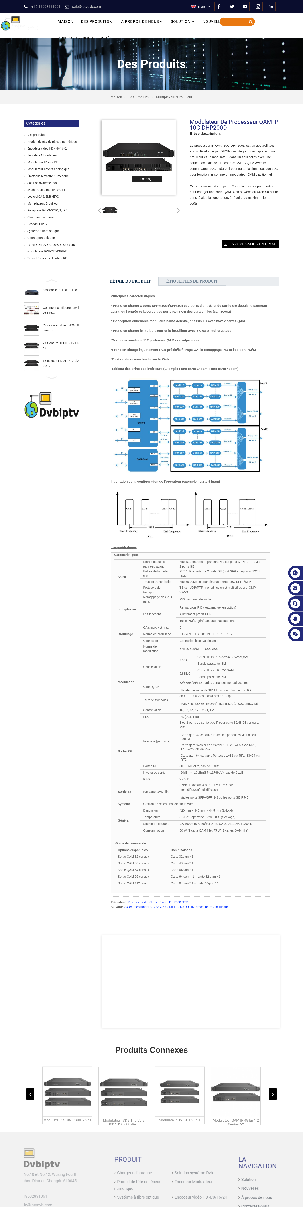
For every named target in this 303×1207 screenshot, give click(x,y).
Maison (65, 21)
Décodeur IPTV (37, 224)
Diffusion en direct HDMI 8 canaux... (61, 328)
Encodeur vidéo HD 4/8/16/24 (48, 148)
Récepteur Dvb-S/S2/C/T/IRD (47, 210)
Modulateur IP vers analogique (48, 169)
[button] (51, 280)
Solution (183, 21)
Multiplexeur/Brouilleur (174, 97)
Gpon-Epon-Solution (41, 238)
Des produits (97, 21)
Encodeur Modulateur (42, 155)
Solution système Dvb (42, 183)
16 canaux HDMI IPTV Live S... (61, 363)
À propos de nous (142, 21)
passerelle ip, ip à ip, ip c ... (60, 292)
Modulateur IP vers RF (42, 162)
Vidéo (107, 38)
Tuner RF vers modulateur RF (47, 258)
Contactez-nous (75, 38)
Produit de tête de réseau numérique (52, 141)
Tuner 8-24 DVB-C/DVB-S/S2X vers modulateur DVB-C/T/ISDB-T (51, 248)
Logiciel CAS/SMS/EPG (43, 196)
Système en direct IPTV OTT (46, 189)
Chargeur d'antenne (40, 217)
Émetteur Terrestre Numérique (48, 176)
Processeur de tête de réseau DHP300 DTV (158, 902)
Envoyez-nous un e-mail (253, 244)
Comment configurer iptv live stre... (61, 310)
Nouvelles (214, 21)
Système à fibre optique (43, 231)
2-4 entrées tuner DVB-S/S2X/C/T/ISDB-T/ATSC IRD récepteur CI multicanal (176, 907)
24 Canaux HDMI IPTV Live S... (61, 345)
